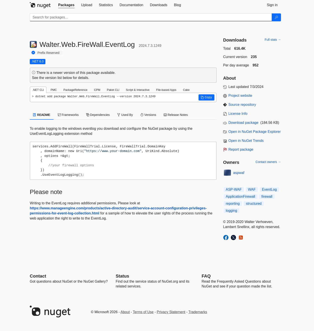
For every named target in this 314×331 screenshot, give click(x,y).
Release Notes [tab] (176, 115)
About (125, 312)
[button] (206, 97)
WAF (252, 189)
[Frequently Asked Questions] (206, 276)
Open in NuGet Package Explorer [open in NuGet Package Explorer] (255, 131)
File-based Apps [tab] (166, 89)
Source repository (242, 104)
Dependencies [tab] (98, 115)
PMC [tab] (53, 89)
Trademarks (197, 312)
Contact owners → (268, 162)
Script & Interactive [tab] (137, 89)
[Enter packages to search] (151, 17)
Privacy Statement (171, 312)
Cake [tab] (186, 89)
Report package (241, 149)
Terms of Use (143, 312)
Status (122, 276)
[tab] (66, 5)
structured (254, 203)
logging (231, 210)
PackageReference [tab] (75, 89)
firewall (266, 196)
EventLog (269, 189)
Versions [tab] (148, 115)
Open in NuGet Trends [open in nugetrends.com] (246, 141)
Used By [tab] (125, 115)
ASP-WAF (234, 189)
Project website (241, 95)
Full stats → (273, 39)
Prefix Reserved (48, 53)
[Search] (276, 17)
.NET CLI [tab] (38, 89)
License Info (238, 113)
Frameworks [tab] (68, 115)
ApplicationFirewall (240, 196)
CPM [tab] (97, 89)
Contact (38, 276)
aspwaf (238, 173)
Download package (243, 122)
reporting (233, 203)
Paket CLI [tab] (113, 89)
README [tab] (41, 115)
